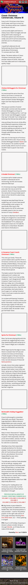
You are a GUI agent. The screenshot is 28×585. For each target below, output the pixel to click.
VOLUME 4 (14, 500)
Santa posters (6, 362)
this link (9, 527)
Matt (17, 532)
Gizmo (22, 142)
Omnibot (16, 212)
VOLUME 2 (13, 498)
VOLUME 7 (22, 502)
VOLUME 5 (5, 502)
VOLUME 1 (5, 498)
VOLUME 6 (14, 502)
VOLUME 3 (21, 498)
